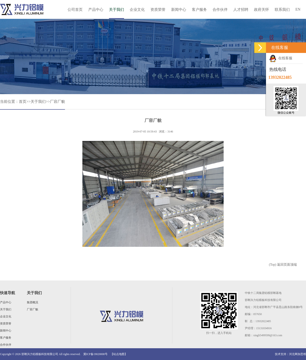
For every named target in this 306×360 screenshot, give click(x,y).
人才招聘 (240, 10)
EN (297, 9)
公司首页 (75, 10)
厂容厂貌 (57, 102)
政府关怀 (261, 10)
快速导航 (7, 293)
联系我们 (282, 10)
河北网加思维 (297, 354)
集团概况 (32, 302)
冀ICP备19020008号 (95, 354)
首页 (22, 102)
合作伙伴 (220, 10)
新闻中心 (178, 10)
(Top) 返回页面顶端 (283, 264)
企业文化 (137, 10)
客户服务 (199, 10)
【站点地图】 (118, 354)
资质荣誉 (157, 10)
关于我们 (116, 10)
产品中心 (95, 10)
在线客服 (280, 58)
